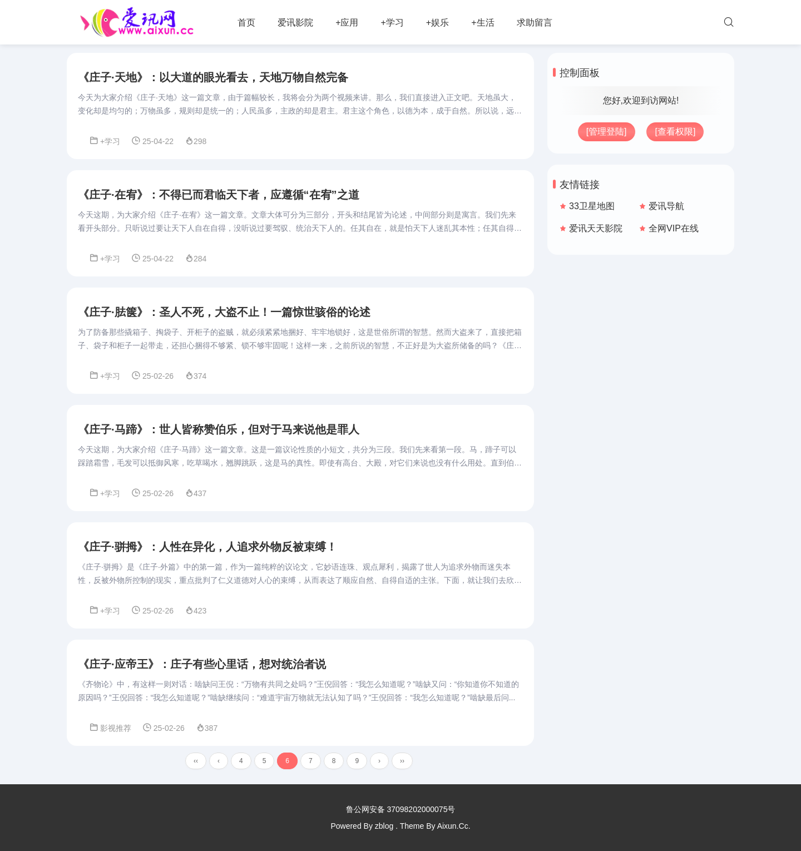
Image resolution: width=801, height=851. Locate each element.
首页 (246, 22)
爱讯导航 (666, 206)
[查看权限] (675, 131)
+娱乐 (437, 22)
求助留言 (534, 22)
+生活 (482, 22)
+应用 (346, 22)
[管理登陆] (606, 131)
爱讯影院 (295, 22)
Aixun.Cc (452, 826)
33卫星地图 (592, 206)
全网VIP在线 (674, 228)
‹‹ (196, 761)
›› (402, 761)
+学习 (391, 22)
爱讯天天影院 (595, 228)
